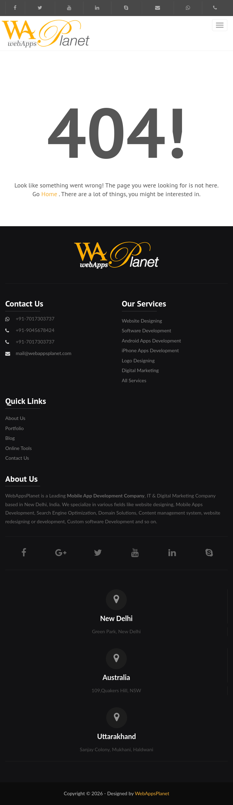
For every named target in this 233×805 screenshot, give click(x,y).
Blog (10, 438)
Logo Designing (138, 360)
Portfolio (14, 428)
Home (50, 194)
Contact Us (17, 458)
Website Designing (142, 321)
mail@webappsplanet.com (43, 353)
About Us (15, 418)
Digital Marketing (140, 370)
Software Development (147, 330)
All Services (134, 380)
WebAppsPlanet (152, 793)
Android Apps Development (151, 341)
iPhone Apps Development (150, 350)
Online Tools (18, 448)
